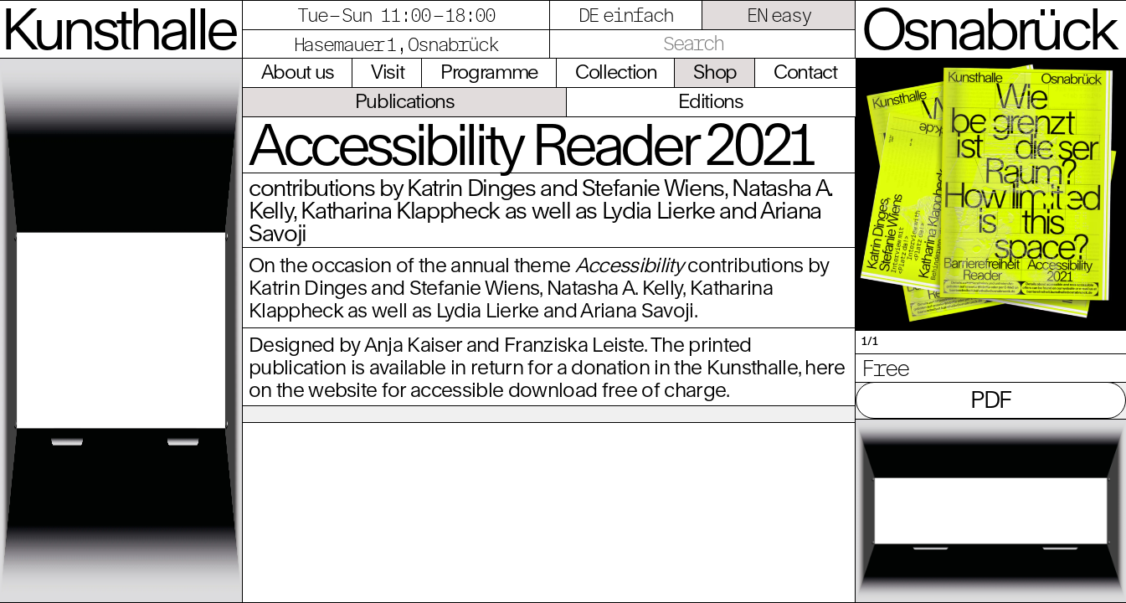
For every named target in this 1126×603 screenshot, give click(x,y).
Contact (805, 71)
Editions (710, 100)
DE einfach (625, 14)
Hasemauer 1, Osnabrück (396, 44)
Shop (715, 71)
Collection (616, 71)
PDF (990, 399)
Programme (489, 71)
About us (297, 71)
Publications (405, 100)
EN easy (779, 14)
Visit (387, 71)
